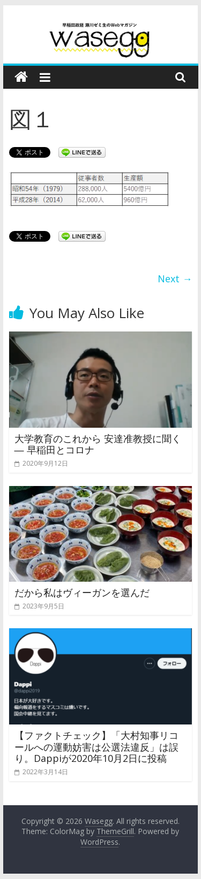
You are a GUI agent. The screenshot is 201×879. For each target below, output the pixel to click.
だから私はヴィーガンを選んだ (82, 592)
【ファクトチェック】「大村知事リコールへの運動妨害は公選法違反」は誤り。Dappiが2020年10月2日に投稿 (96, 747)
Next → (175, 278)
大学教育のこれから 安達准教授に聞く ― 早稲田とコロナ (97, 444)
